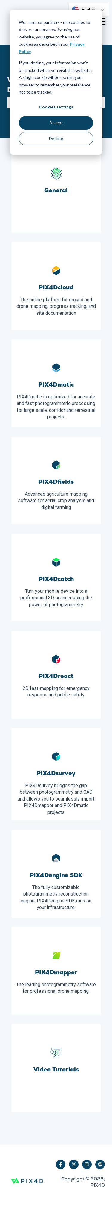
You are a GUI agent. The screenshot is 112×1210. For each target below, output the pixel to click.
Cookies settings (56, 106)
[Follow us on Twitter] (74, 1164)
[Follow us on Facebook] (60, 1164)
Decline (56, 138)
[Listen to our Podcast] (100, 1164)
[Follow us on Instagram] (87, 1164)
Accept (56, 122)
